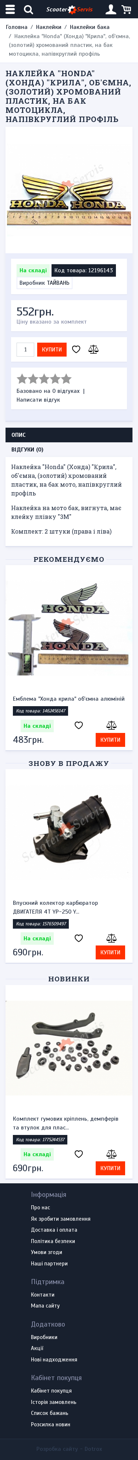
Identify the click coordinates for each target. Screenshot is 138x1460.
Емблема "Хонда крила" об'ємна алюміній (69, 699)
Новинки (69, 978)
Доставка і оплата (54, 1230)
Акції (37, 1349)
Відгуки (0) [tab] (27, 449)
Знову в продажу (69, 763)
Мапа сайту (45, 1306)
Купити (52, 349)
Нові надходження (54, 1360)
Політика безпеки (53, 1242)
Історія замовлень (54, 1402)
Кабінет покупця (51, 1391)
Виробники (44, 1338)
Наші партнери (49, 1264)
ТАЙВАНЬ (58, 283)
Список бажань (49, 1413)
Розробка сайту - (69, 1449)
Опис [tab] (18, 435)
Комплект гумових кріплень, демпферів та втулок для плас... (65, 1123)
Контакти (42, 1295)
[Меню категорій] (11, 9)
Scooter (69, 9)
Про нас (40, 1208)
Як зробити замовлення (61, 1219)
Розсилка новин (50, 1425)
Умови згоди (46, 1253)
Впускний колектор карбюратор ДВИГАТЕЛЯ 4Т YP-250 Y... (55, 907)
